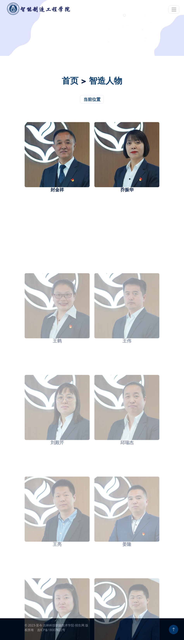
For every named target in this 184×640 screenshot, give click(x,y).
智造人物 (105, 82)
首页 (70, 82)
